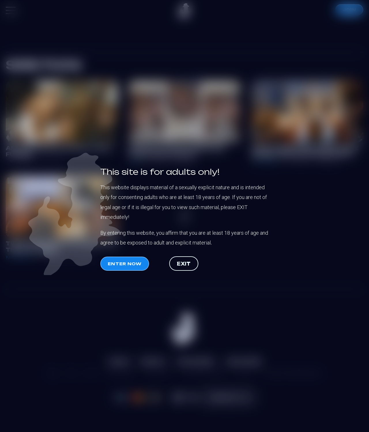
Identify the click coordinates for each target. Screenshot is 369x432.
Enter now (125, 263)
